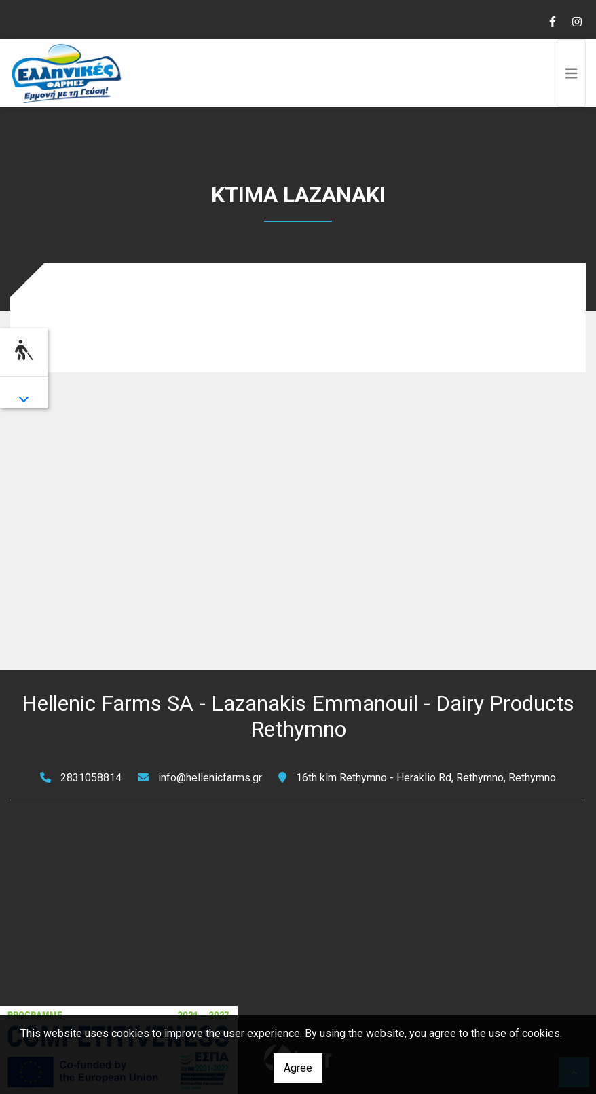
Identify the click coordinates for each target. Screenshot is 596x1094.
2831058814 (91, 777)
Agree (298, 1067)
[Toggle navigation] (571, 73)
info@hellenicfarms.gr (210, 777)
